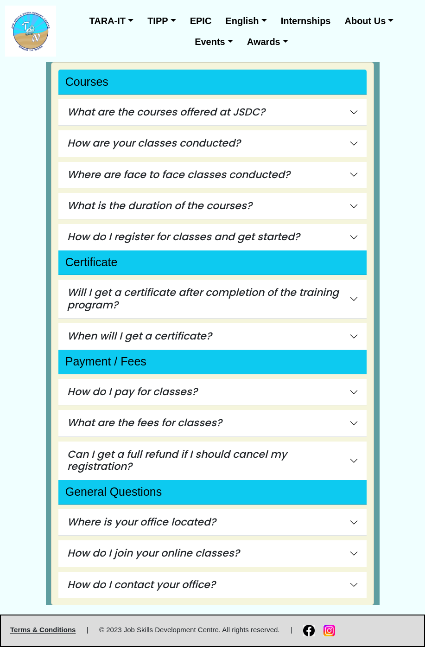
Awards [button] (263, 42)
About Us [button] (365, 21)
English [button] (242, 21)
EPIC (201, 21)
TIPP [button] (157, 21)
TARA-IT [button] (107, 21)
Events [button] (210, 42)
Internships (306, 21)
